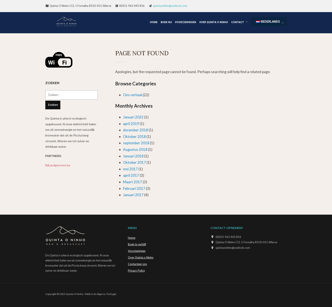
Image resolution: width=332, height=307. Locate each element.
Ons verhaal (132, 95)
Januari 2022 (133, 117)
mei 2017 (130, 169)
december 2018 (135, 130)
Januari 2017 (133, 195)
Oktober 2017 (134, 162)
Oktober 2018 (134, 136)
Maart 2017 (132, 182)
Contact (237, 22)
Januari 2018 (133, 156)
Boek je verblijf (137, 244)
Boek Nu (166, 22)
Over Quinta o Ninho (213, 22)
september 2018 (136, 143)
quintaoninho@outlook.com (170, 5)
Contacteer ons (137, 264)
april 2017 (131, 175)
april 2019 (131, 123)
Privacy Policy (136, 270)
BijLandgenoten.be (57, 165)
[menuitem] (268, 21)
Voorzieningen (185, 22)
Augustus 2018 (135, 149)
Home (154, 22)
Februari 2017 (134, 188)
